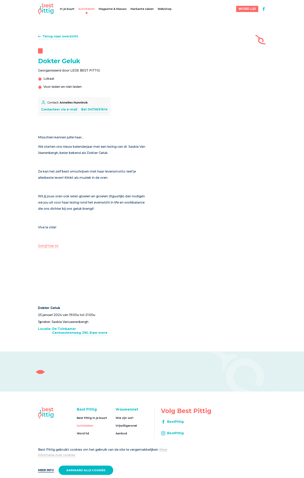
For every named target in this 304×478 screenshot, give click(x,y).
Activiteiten (86, 9)
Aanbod (121, 433)
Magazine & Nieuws (113, 9)
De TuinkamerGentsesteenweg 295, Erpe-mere (79, 331)
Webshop (165, 9)
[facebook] (263, 9)
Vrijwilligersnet (126, 425)
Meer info (46, 470)
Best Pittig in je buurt (92, 418)
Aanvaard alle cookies (85, 470)
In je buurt (67, 9)
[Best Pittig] (46, 9)
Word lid (83, 433)
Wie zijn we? (125, 418)
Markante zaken (142, 9)
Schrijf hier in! (48, 246)
